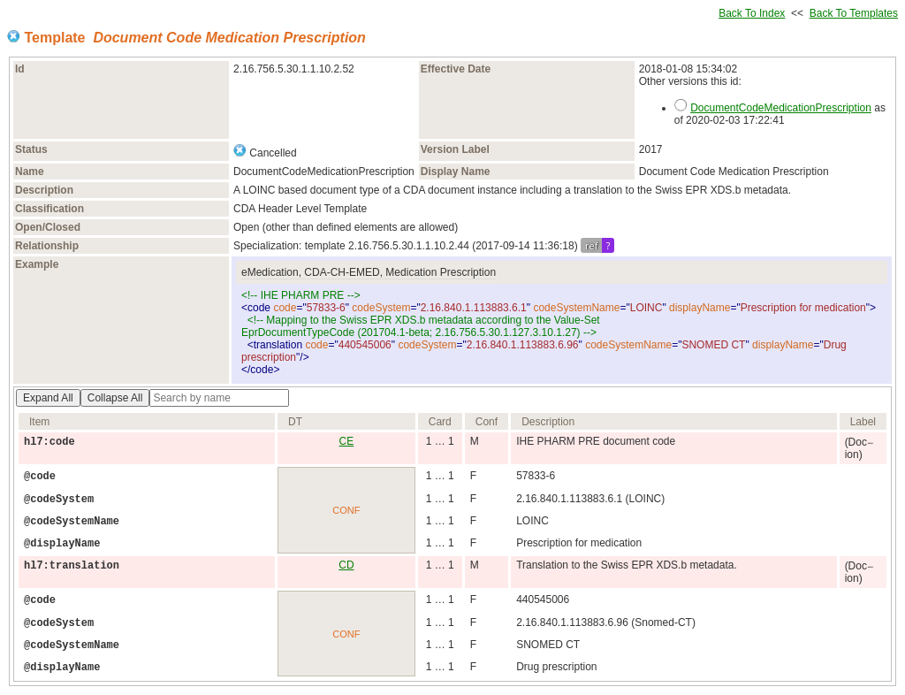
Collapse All (115, 398)
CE (346, 441)
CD (346, 565)
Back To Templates (854, 13)
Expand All (48, 398)
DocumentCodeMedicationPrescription (780, 108)
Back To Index (752, 13)
